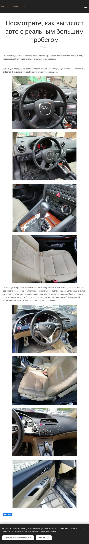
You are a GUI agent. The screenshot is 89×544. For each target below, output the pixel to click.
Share (7, 514)
